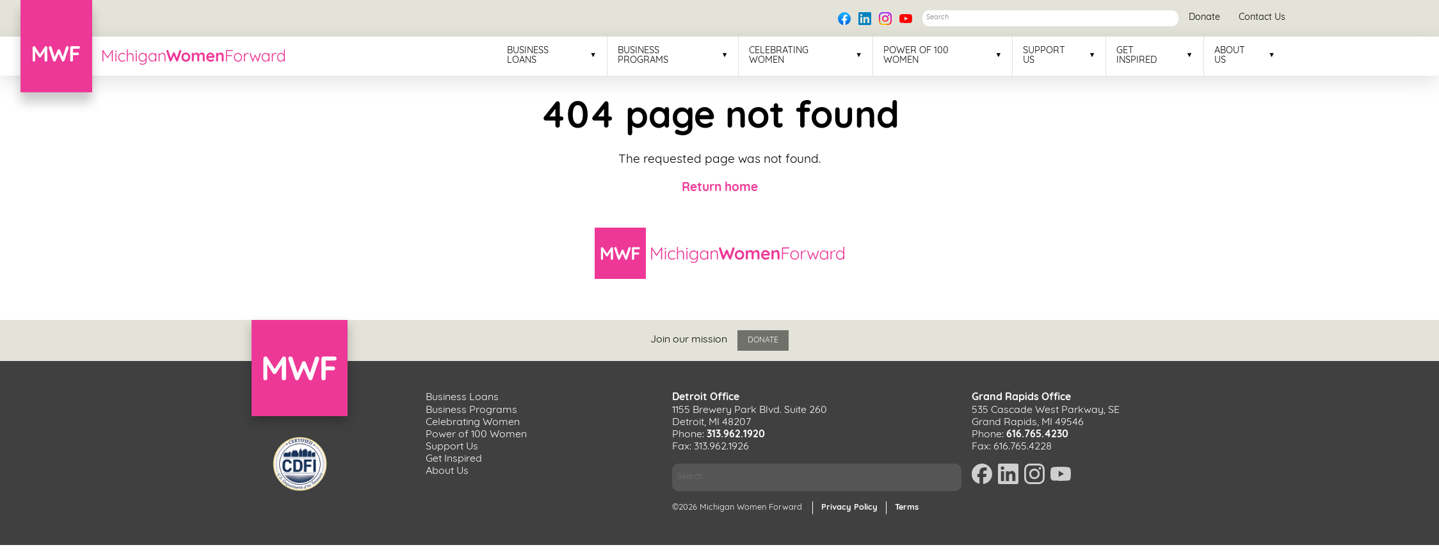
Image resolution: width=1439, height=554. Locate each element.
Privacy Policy (849, 507)
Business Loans (528, 56)
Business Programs (643, 56)
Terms (907, 507)
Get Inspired (1136, 56)
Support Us (1044, 56)
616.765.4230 (1037, 435)
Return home (720, 188)
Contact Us (1262, 17)
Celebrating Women (778, 56)
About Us (1229, 56)
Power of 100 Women (916, 56)
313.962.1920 (736, 435)
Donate (1204, 17)
